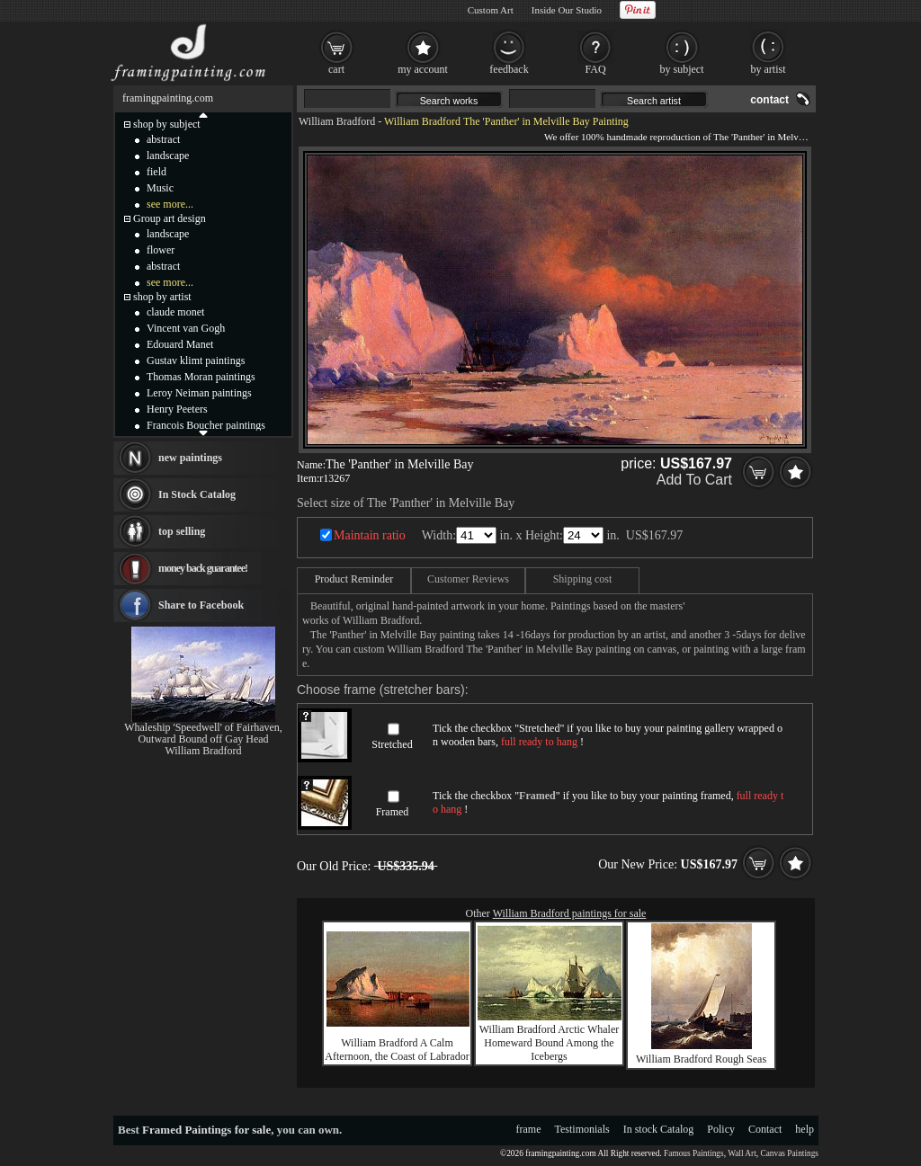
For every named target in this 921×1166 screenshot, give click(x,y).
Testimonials (582, 1129)
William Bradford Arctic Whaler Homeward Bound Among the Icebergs (549, 1043)
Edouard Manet (180, 344)
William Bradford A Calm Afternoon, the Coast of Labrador (397, 1050)
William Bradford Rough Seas (701, 1059)
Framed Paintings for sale (206, 1129)
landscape (168, 155)
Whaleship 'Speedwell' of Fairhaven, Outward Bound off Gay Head (203, 733)
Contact (765, 1129)
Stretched (391, 744)
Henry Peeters (177, 409)
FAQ (595, 69)
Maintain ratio (370, 535)
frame (528, 1129)
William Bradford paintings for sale (570, 913)
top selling (181, 531)
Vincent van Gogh (186, 328)
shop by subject (167, 124)
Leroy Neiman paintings (199, 393)
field (156, 171)
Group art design (169, 218)
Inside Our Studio (567, 9)
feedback (508, 69)
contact (769, 99)
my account (423, 69)
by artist (768, 69)
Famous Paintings (694, 1153)
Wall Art (742, 1153)
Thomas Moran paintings (201, 376)
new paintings (190, 457)
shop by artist (162, 296)
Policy (721, 1129)
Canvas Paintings (789, 1153)
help (804, 1129)
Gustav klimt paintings (196, 360)
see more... (170, 204)
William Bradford (337, 121)
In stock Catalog (658, 1129)
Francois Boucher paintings (206, 425)
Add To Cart (694, 479)
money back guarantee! (202, 568)
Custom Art (491, 9)
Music (160, 188)
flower (160, 250)
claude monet (175, 312)
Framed (392, 812)
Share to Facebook (201, 605)
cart (336, 69)
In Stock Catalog (197, 494)
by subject (682, 69)
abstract (163, 139)
